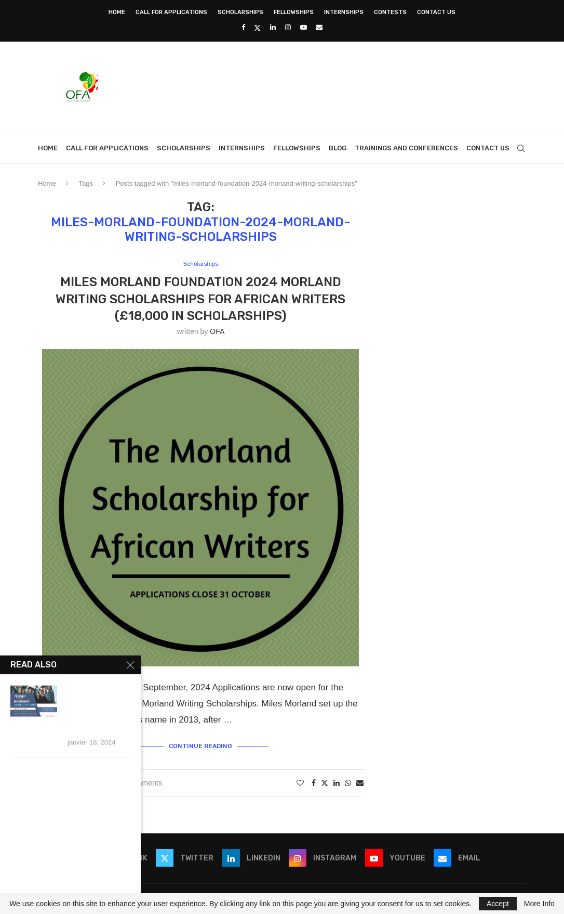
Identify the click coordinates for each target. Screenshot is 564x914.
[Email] (319, 27)
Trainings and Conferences (406, 148)
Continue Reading (200, 745)
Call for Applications (171, 12)
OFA (217, 332)
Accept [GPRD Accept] (498, 903)
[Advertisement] (337, 85)
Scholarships (240, 12)
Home (117, 12)
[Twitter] (257, 27)
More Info (539, 903)
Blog (337, 148)
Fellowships (294, 12)
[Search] (521, 148)
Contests (390, 12)
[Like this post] (300, 782)
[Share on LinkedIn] (336, 782)
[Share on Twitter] (324, 781)
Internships (344, 12)
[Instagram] (288, 27)
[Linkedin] (273, 27)
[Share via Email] (360, 782)
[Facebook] (243, 27)
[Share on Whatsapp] (348, 782)
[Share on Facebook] (314, 782)
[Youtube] (303, 27)
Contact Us (436, 12)
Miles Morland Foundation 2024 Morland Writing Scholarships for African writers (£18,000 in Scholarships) (200, 299)
